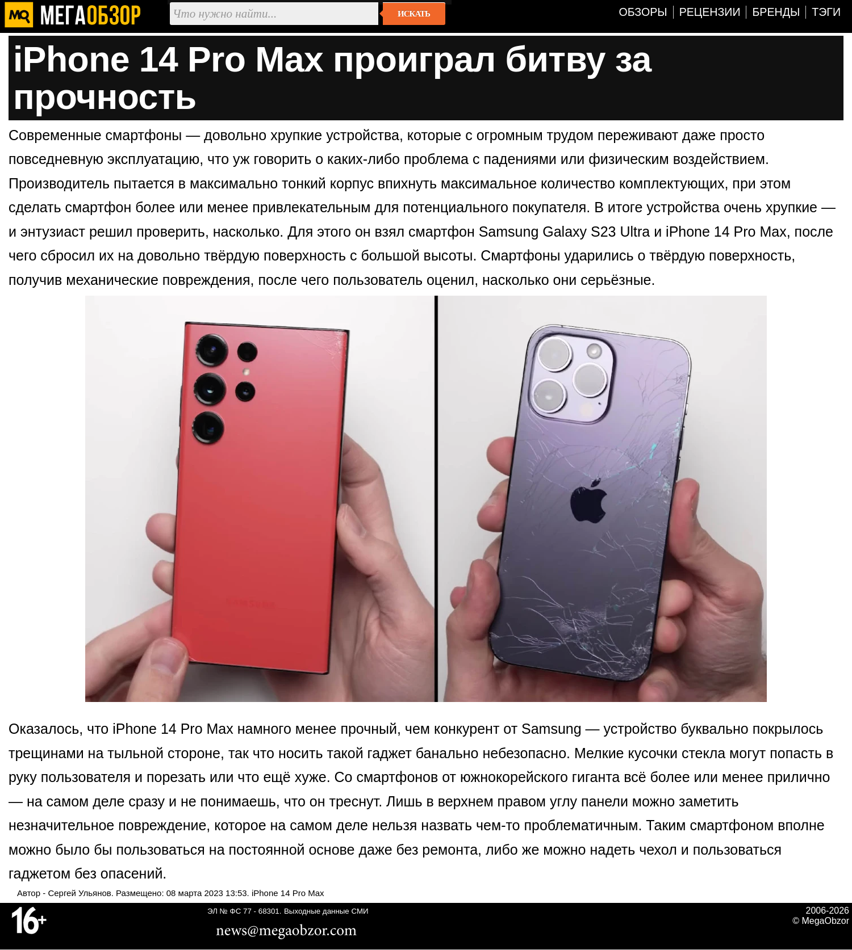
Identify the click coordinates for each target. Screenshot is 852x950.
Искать (414, 13)
